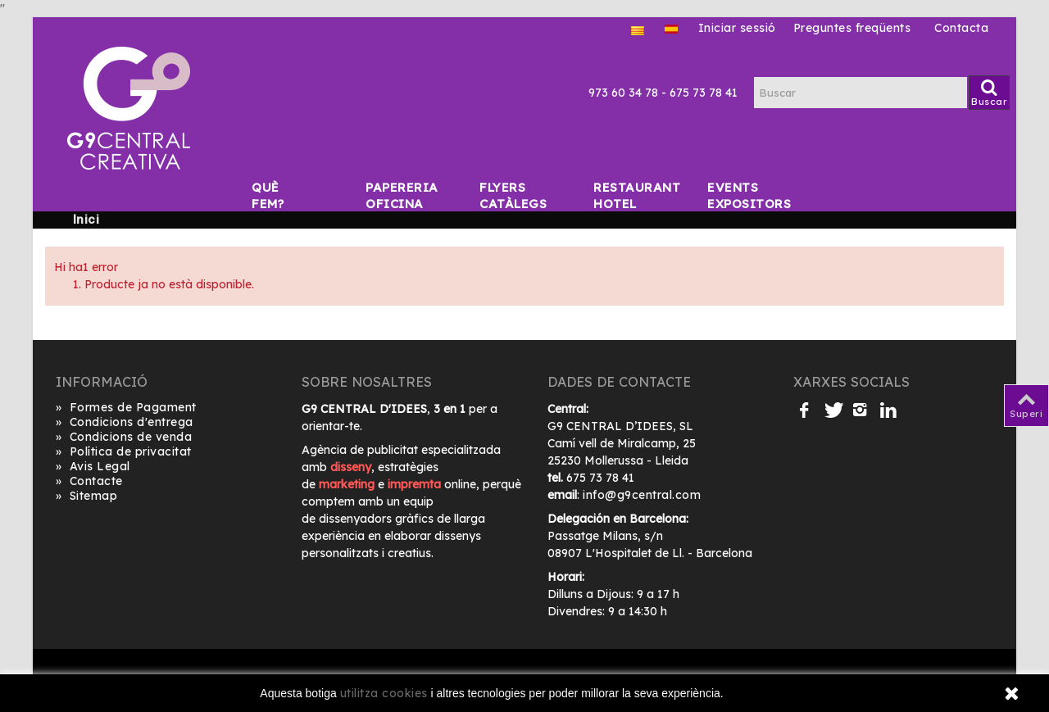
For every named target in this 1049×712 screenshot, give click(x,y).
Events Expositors (717, 187)
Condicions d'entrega (124, 422)
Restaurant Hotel (603, 187)
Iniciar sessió (737, 27)
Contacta (961, 27)
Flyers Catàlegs (489, 187)
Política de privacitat (124, 452)
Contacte (89, 481)
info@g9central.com (642, 495)
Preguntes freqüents (852, 27)
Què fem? (261, 187)
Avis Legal (93, 467)
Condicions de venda (124, 437)
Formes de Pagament (126, 408)
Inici (86, 219)
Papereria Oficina (375, 187)
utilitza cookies (384, 693)
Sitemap (86, 496)
